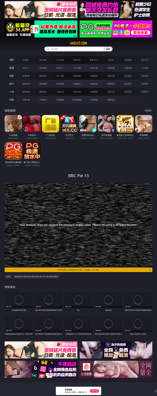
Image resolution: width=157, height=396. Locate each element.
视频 (11, 67)
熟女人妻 (94, 68)
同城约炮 (26, 99)
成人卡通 (60, 76)
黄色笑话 (128, 92)
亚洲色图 (43, 84)
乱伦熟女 (128, 76)
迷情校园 (94, 92)
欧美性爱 (77, 76)
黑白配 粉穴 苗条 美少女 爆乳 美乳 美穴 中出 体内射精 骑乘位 (36, 276)
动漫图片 (77, 84)
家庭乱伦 (43, 92)
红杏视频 (94, 99)
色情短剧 (111, 99)
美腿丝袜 (94, 84)
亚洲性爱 (26, 76)
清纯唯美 (111, 84)
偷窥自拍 (26, 84)
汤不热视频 (77, 99)
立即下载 (94, 391)
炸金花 (111, 60)
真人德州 (43, 60)
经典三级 (111, 76)
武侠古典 (77, 92)
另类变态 (145, 76)
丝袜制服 (111, 68)
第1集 (8, 276)
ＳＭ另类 (145, 68)
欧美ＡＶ (60, 68)
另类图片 (145, 84)
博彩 (11, 59)
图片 (11, 83)
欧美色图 (60, 84)
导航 (11, 99)
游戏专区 (77, 60)
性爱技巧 (145, 92)
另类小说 (111, 92)
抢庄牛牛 (145, 60)
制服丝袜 (94, 76)
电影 (11, 75)
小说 (11, 91)
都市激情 (26, 92)
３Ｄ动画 (77, 68)
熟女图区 (128, 84)
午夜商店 (43, 99)
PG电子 (26, 60)
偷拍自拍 (43, 76)
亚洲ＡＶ (26, 68)
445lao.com (78, 43)
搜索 (108, 49)
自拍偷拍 (43, 68)
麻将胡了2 (94, 60)
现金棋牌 (128, 60)
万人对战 (60, 60)
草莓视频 (60, 99)
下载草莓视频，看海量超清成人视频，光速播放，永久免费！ (104, 269)
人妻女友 (60, 92)
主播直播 (128, 68)
